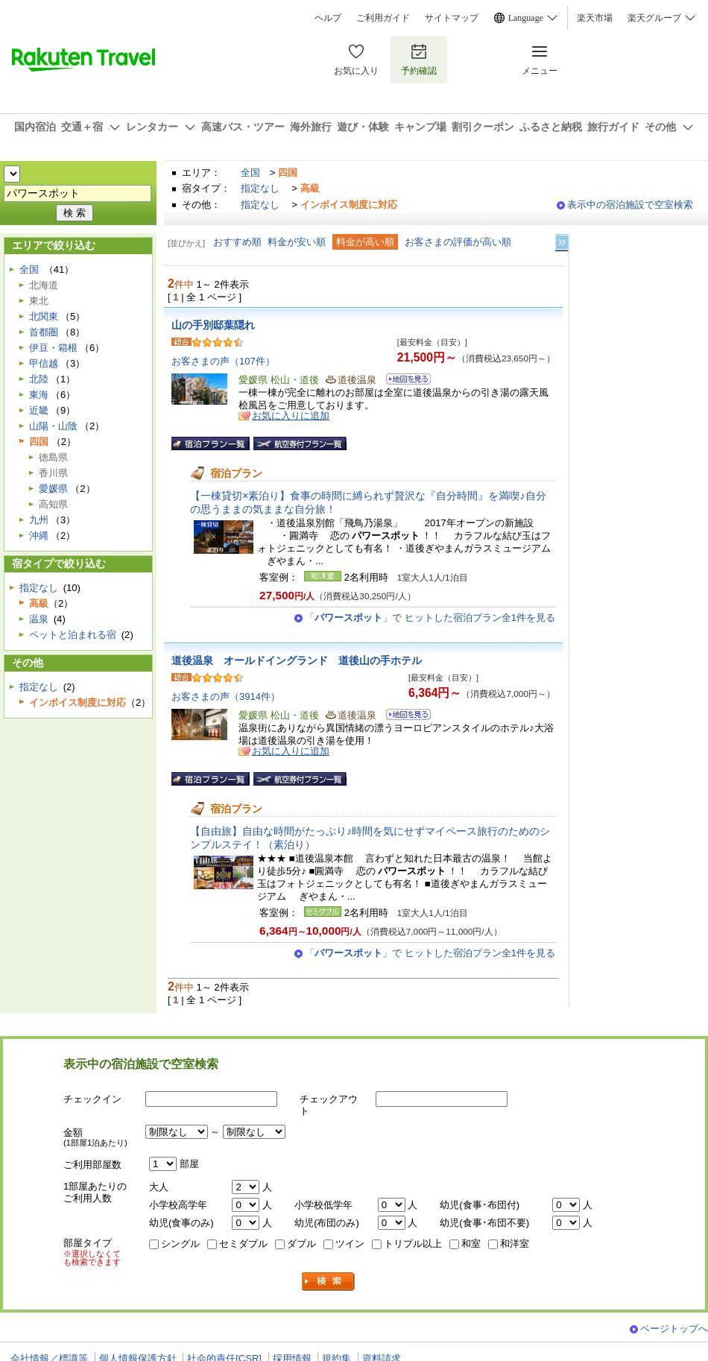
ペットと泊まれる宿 (72, 634)
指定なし (260, 188)
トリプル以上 (413, 1243)
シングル (180, 1243)
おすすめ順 (237, 241)
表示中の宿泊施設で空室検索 (630, 204)
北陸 (38, 379)
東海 (38, 394)
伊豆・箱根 (53, 347)
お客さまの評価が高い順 (458, 241)
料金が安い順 (297, 241)
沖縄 (38, 535)
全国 (250, 172)
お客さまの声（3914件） (225, 696)
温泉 (38, 619)
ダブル (301, 1243)
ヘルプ (328, 18)
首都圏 (43, 332)
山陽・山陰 (53, 426)
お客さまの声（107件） (223, 361)
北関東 (43, 316)
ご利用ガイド (383, 18)
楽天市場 (595, 18)
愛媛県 (53, 488)
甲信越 (43, 363)
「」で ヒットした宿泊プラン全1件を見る (430, 617)
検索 (328, 1281)
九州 (38, 519)
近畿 (38, 410)
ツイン (349, 1243)
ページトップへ (674, 1328)
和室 (471, 1243)
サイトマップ (451, 18)
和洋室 (514, 1243)
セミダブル (243, 1243)
